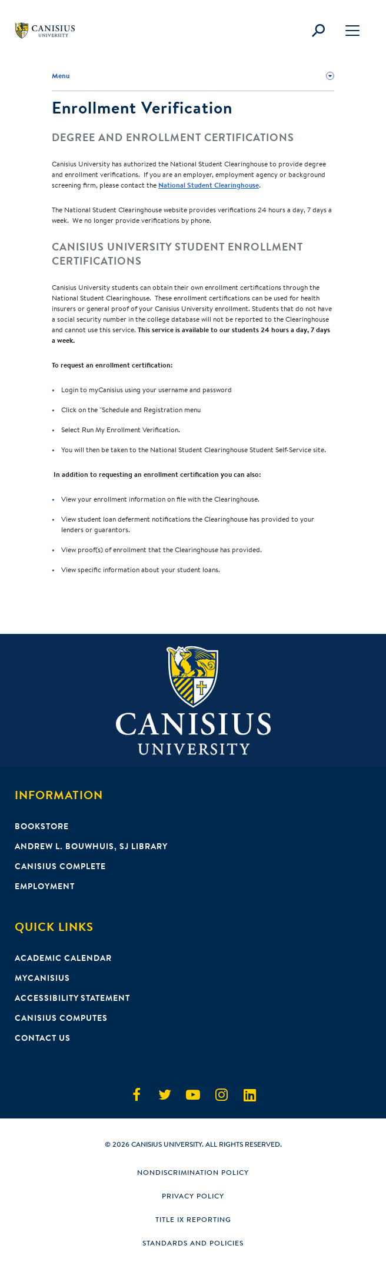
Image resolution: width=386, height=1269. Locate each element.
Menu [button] (60, 76)
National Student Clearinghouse (208, 185)
